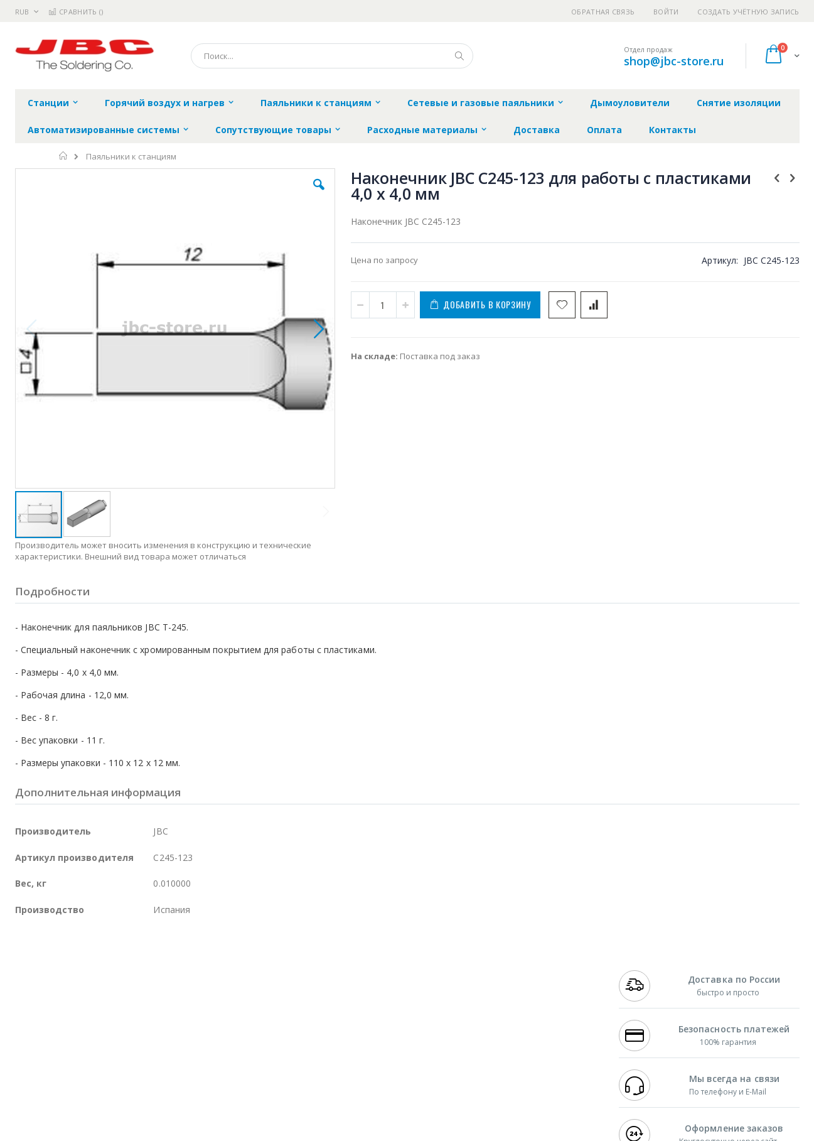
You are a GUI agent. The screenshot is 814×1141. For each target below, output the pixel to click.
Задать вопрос (312, 1056)
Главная (63, 155)
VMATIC (164, 1056)
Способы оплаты (516, 1019)
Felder (116, 1007)
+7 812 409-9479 (646, 982)
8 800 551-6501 (650, 1007)
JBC (86, 970)
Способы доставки (520, 994)
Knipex (77, 1080)
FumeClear (65, 982)
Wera (112, 1080)
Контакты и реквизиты (529, 970)
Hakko (27, 970)
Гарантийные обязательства (341, 970)
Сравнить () (76, 11)
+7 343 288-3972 (646, 994)
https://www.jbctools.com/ (204, 1132)
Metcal (110, 982)
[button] (238, 194)
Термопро (155, 982)
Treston (30, 1056)
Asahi (150, 1007)
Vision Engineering (50, 1031)
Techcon (122, 1056)
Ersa (59, 970)
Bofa (24, 982)
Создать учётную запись (748, 11)
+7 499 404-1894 (646, 970)
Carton (155, 1031)
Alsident (186, 970)
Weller (147, 970)
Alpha (81, 1007)
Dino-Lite (114, 1031)
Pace (113, 970)
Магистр (203, 982)
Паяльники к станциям (131, 157)
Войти (665, 11)
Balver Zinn (36, 1007)
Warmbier (75, 1056)
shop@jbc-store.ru (674, 60)
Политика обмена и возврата (342, 994)
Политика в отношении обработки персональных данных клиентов (352, 1025)
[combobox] (332, 55)
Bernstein (33, 1080)
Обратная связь (603, 11)
